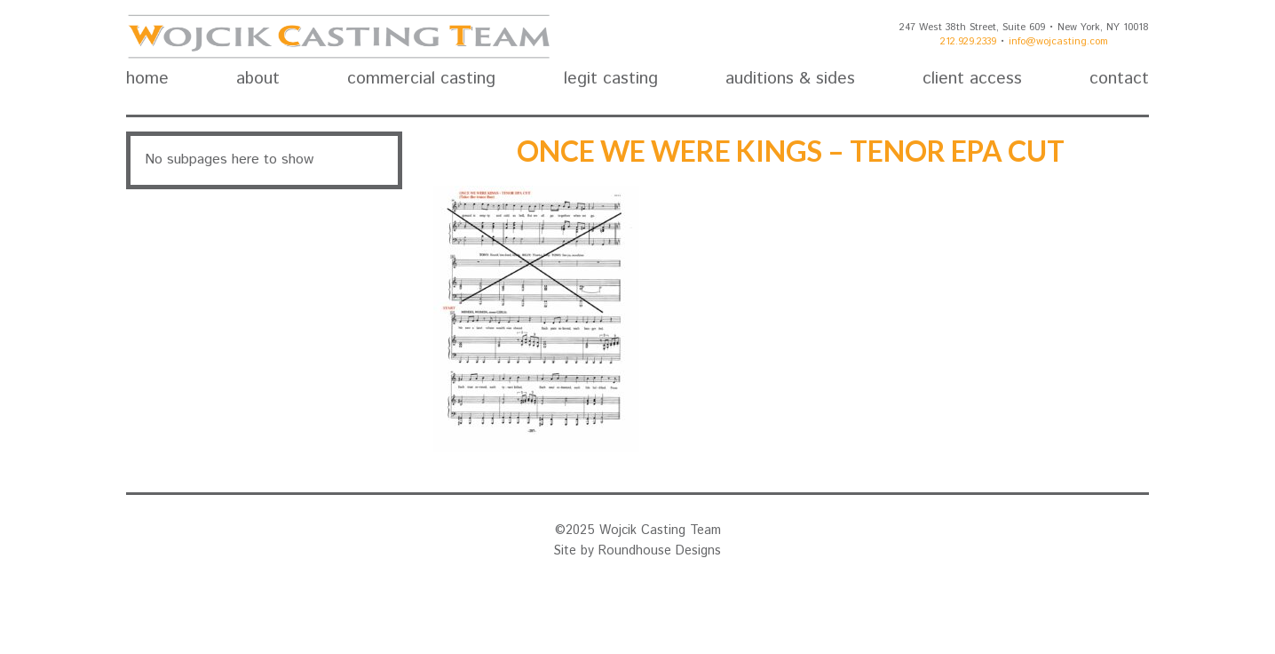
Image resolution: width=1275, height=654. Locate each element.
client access (972, 79)
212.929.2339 (968, 42)
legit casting (611, 79)
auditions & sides (790, 79)
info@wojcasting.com (1058, 42)
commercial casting (421, 79)
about (258, 79)
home (147, 79)
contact (1119, 79)
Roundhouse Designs (659, 551)
